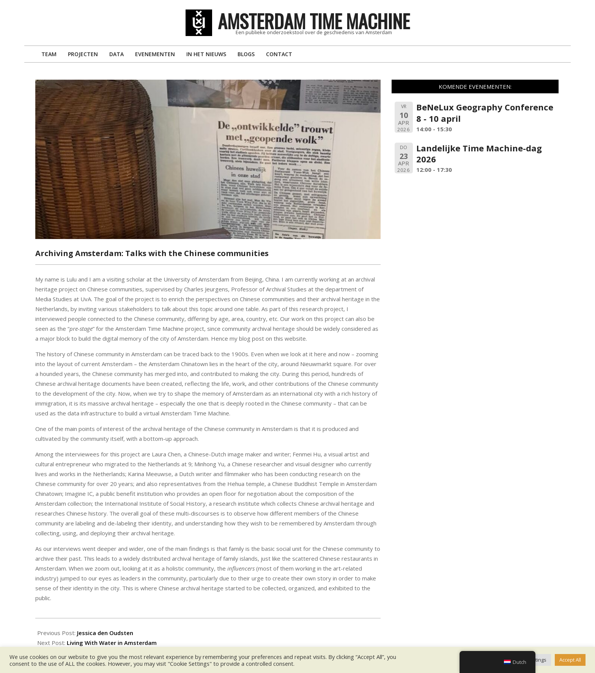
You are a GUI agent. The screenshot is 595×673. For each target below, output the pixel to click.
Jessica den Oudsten (105, 633)
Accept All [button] (570, 659)
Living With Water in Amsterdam (112, 642)
